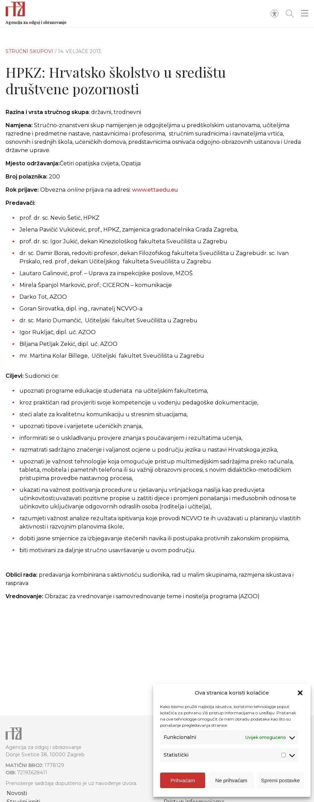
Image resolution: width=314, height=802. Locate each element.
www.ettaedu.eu (155, 189)
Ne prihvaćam (231, 780)
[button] (300, 692)
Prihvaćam (183, 780)
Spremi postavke (280, 780)
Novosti (17, 793)
